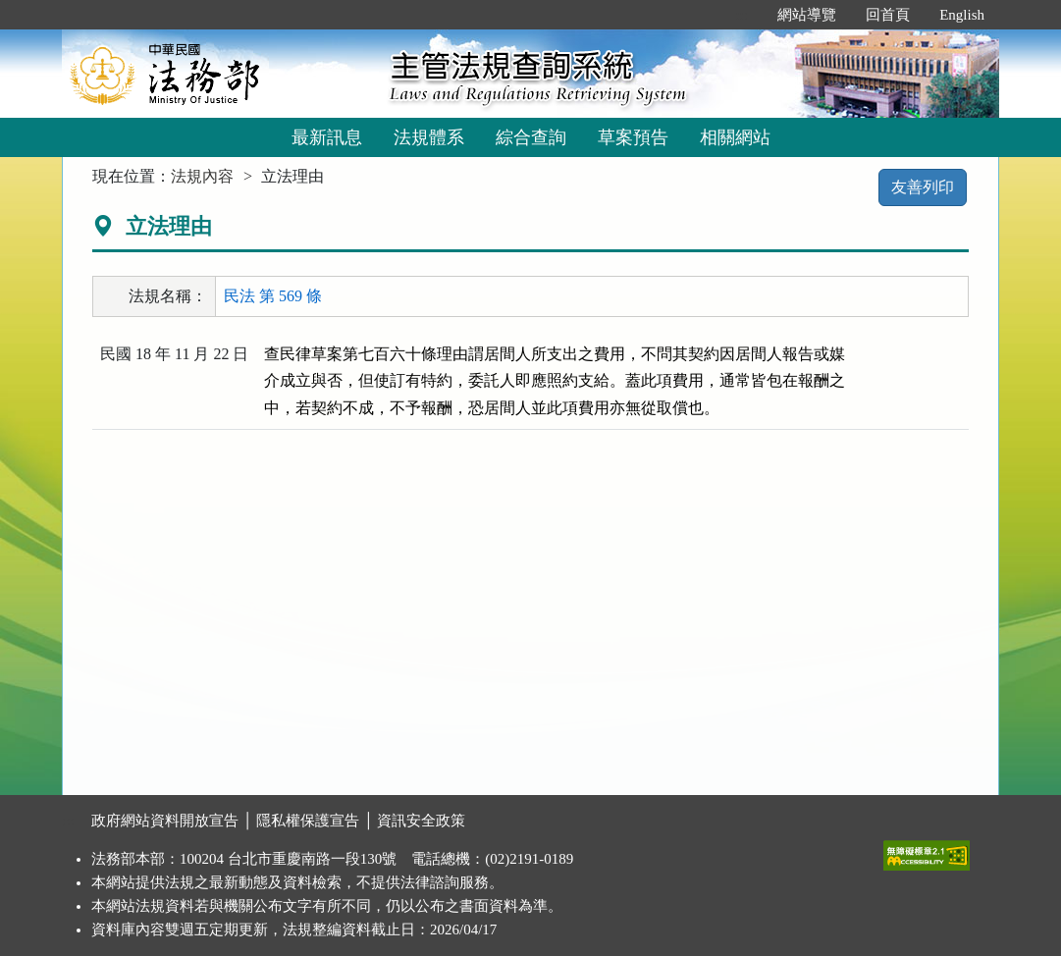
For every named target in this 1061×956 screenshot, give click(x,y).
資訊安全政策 (421, 820)
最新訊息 (327, 137)
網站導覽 (806, 15)
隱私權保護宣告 (307, 820)
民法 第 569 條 (273, 296)
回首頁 (888, 15)
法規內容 (202, 176)
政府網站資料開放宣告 (165, 820)
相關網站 (735, 137)
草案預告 (633, 137)
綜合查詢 (531, 137)
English (961, 15)
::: (742, 15)
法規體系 (429, 137)
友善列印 (922, 187)
